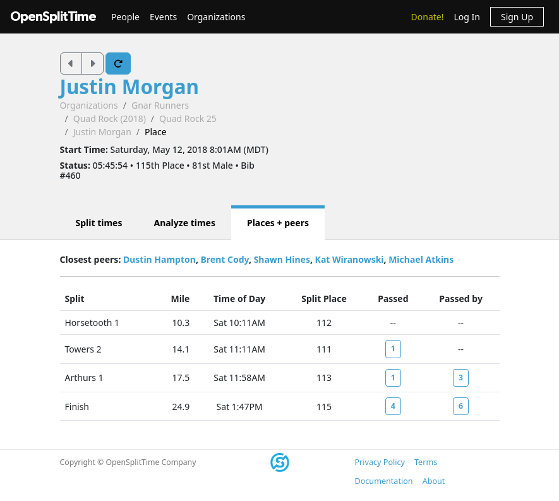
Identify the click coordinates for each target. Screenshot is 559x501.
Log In (466, 17)
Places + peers (278, 223)
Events (163, 17)
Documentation (384, 481)
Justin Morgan (129, 86)
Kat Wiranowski (349, 259)
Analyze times (184, 223)
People (125, 17)
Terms (425, 462)
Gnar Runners (160, 105)
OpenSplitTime (53, 16)
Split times (99, 223)
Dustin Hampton (159, 259)
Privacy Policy (380, 462)
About (434, 481)
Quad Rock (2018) (109, 118)
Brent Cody (225, 259)
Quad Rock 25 (188, 118)
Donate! (427, 17)
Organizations (216, 17)
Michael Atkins (421, 259)
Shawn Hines (282, 259)
